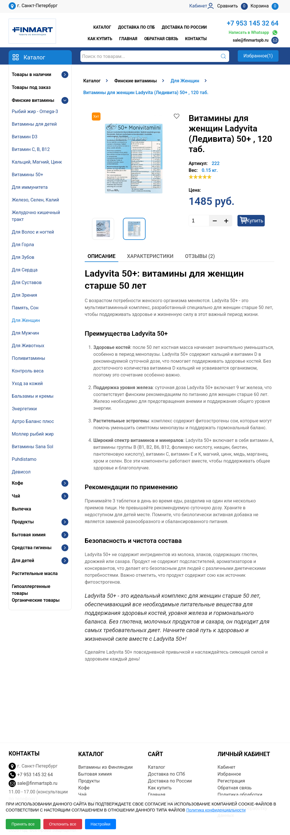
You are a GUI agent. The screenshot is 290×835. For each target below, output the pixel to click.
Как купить (100, 38)
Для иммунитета (30, 187)
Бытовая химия (29, 534)
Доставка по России (184, 27)
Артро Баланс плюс (33, 421)
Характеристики (150, 256)
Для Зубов (23, 257)
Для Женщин (26, 320)
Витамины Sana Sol (32, 446)
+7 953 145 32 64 (253, 23)
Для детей (23, 560)
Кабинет (226, 767)
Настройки (101, 824)
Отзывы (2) (200, 256)
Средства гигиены (31, 547)
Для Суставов (27, 282)
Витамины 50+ (27, 174)
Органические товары (35, 600)
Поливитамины (28, 358)
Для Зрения (24, 295)
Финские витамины (33, 100)
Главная (128, 38)
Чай (16, 496)
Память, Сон (25, 307)
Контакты (196, 38)
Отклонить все (62, 824)
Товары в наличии (31, 74)
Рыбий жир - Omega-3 (35, 111)
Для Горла (23, 244)
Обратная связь (161, 38)
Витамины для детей (34, 124)
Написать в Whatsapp (254, 32)
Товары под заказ (31, 87)
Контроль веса (28, 371)
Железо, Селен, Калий (35, 200)
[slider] (200, 176)
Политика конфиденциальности (216, 810)
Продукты (23, 522)
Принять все (23, 824)
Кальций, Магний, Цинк (37, 162)
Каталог (102, 27)
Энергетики (24, 408)
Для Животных (28, 345)
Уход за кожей (27, 383)
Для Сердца (25, 270)
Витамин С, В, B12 (31, 149)
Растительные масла (35, 573)
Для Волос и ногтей (33, 232)
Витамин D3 (24, 136)
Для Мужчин (25, 333)
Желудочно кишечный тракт (36, 216)
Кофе (17, 483)
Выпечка (21, 509)
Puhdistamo (24, 459)
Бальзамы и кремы (32, 396)
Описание (101, 256)
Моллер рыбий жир (33, 434)
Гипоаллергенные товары (31, 590)
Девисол (21, 472)
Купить (254, 221)
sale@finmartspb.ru (250, 40)
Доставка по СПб (136, 27)
